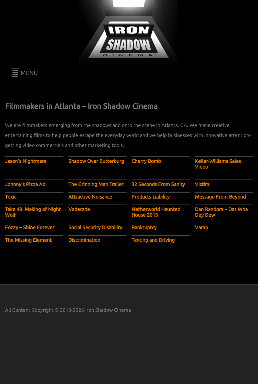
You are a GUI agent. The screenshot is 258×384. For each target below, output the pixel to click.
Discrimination (84, 240)
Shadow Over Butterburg (96, 161)
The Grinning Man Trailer (95, 184)
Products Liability (150, 197)
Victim (202, 184)
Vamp (201, 227)
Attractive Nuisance (90, 197)
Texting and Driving (153, 240)
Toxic (10, 197)
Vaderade (79, 209)
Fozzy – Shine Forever (29, 227)
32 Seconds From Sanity (158, 184)
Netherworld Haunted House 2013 (155, 212)
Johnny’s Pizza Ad (25, 184)
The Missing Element (28, 240)
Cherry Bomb (146, 161)
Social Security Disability (95, 227)
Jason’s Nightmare (26, 161)
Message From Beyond (220, 197)
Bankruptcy (143, 227)
